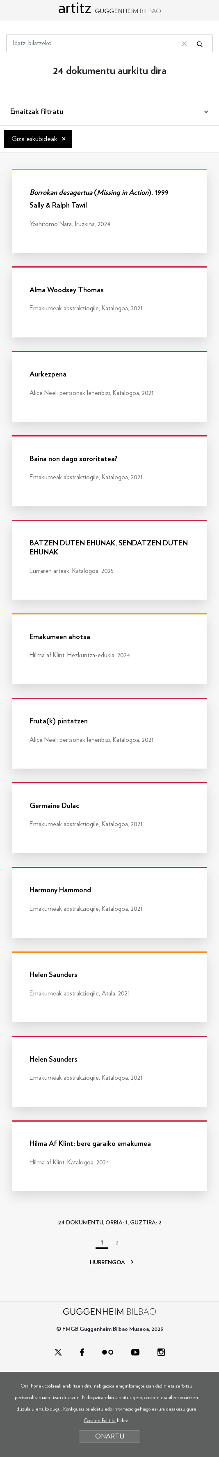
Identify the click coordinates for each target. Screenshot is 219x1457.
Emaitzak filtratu (36, 111)
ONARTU (109, 1436)
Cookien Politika (100, 1420)
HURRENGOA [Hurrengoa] (112, 1262)
